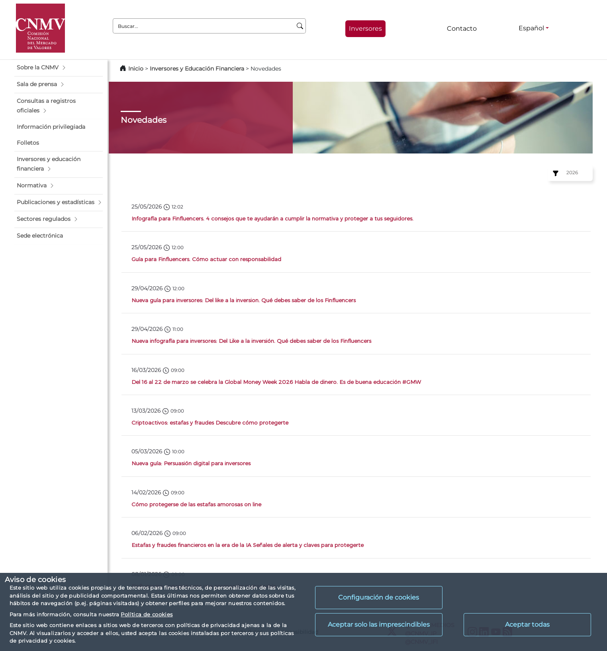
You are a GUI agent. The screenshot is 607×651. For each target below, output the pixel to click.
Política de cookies (146, 614)
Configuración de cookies (378, 597)
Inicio (135, 68)
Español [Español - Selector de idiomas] (531, 28)
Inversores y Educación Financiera (197, 68)
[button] (58, 68)
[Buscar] (300, 25)
